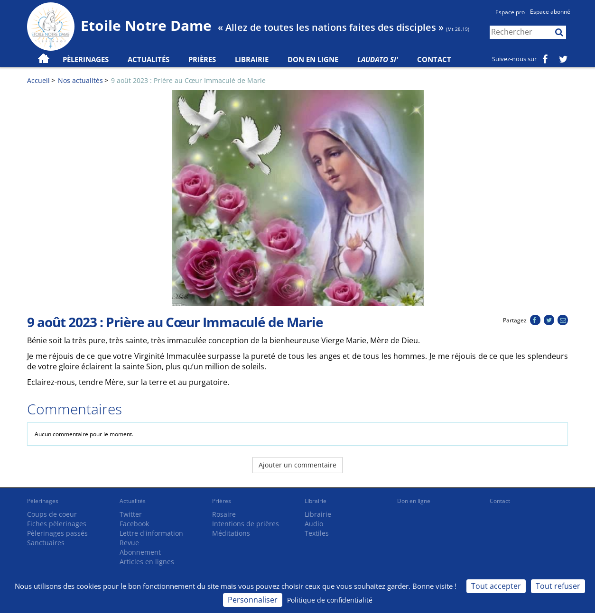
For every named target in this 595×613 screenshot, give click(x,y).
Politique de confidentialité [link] (329, 599)
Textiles (317, 533)
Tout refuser (558, 586)
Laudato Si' (377, 59)
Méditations (231, 533)
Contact (434, 59)
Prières (202, 59)
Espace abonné (550, 12)
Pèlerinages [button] (86, 59)
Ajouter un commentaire (297, 464)
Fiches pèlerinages (56, 523)
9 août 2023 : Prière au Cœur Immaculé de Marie (188, 80)
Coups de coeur (52, 514)
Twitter (131, 514)
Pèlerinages (42, 501)
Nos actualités (80, 80)
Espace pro (510, 12)
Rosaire (224, 514)
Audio (314, 523)
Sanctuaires (46, 542)
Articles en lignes (147, 561)
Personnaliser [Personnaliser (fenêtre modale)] (253, 600)
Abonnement (140, 552)
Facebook (134, 523)
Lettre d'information (151, 533)
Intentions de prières (245, 523)
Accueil (38, 80)
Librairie (252, 59)
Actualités (133, 501)
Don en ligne (313, 59)
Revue (129, 542)
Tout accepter (496, 586)
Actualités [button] (148, 59)
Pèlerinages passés (57, 533)
